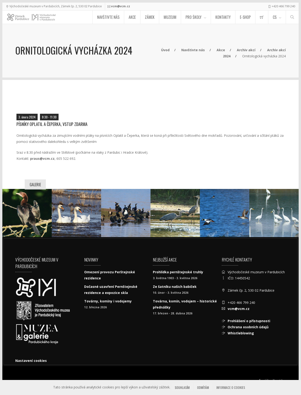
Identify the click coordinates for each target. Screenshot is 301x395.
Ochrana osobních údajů (248, 327)
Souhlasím (182, 387)
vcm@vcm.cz (120, 6)
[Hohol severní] (224, 213)
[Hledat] (292, 17)
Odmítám (203, 387)
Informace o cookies (230, 387)
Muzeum (170, 17)
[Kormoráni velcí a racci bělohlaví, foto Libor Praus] (125, 213)
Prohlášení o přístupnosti (249, 321)
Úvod (165, 50)
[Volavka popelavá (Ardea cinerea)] (175, 213)
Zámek (149, 17)
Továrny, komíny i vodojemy (108, 301)
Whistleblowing (241, 333)
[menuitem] (261, 17)
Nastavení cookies (31, 360)
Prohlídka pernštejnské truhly (178, 272)
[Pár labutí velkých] (76, 213)
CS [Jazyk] (275, 17)
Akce (132, 17)
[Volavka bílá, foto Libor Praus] (274, 213)
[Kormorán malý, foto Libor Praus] (27, 213)
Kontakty (223, 17)
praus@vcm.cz (42, 158)
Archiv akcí (246, 50)
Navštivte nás (108, 17)
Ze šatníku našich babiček (175, 286)
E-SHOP (245, 17)
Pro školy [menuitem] (194, 17)
